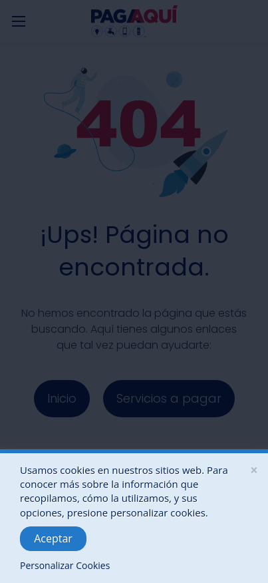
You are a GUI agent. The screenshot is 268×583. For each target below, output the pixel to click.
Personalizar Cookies (65, 565)
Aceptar (53, 538)
